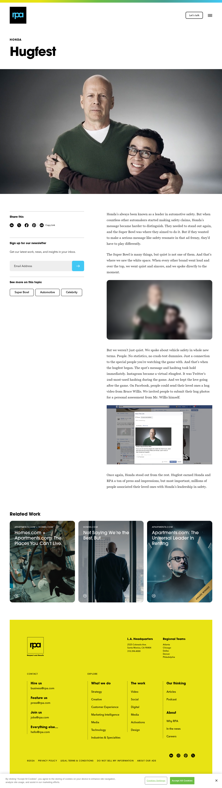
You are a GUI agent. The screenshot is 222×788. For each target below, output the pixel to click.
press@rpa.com (40, 702)
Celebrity (71, 292)
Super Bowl (22, 292)
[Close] (216, 780)
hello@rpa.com (40, 732)
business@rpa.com (42, 688)
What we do (101, 683)
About (171, 713)
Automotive (47, 292)
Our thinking (176, 683)
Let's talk (194, 15)
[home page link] (18, 15)
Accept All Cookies (182, 780)
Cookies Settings (156, 780)
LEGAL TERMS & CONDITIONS (77, 761)
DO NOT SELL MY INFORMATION (115, 761)
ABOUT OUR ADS (146, 761)
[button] (210, 15)
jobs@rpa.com (40, 717)
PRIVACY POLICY (47, 761)
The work (138, 683)
